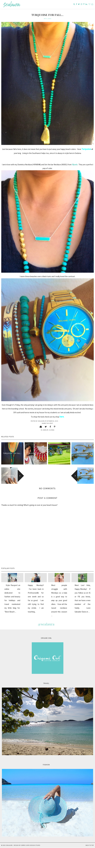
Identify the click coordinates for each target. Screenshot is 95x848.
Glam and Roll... (59, 453)
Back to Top (90, 845)
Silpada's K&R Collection (82, 453)
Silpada (74, 164)
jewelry (45, 430)
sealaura (9, 845)
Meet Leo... (82, 577)
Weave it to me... (36, 453)
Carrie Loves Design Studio (30, 845)
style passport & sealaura (12, 577)
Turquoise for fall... (12, 453)
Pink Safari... (35, 577)
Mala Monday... (59, 577)
